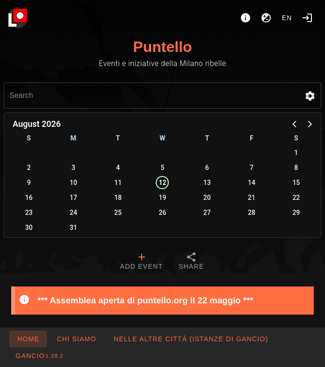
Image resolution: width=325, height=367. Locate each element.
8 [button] (296, 167)
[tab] (141, 262)
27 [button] (207, 212)
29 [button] (296, 212)
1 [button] (296, 152)
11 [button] (118, 182)
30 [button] (29, 227)
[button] (310, 96)
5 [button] (163, 167)
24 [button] (73, 212)
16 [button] (29, 197)
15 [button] (296, 182)
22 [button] (296, 197)
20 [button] (207, 197)
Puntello (162, 46)
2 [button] (29, 167)
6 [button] (207, 167)
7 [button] (251, 167)
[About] (245, 17)
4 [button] (118, 167)
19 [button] (162, 197)
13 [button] (207, 182)
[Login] (307, 17)
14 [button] (251, 182)
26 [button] (162, 212)
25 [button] (118, 212)
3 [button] (73, 167)
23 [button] (29, 212)
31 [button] (73, 227)
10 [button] (73, 182)
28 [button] (251, 212)
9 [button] (29, 182)
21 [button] (251, 197)
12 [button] (162, 182)
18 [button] (118, 197)
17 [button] (73, 197)
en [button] (287, 18)
